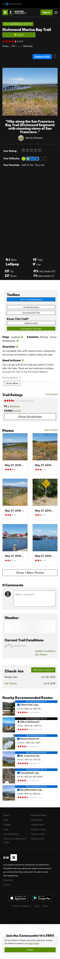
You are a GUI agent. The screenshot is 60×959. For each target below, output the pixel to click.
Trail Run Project (38, 829)
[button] (5, 92)
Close (30, 949)
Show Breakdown (30, 416)
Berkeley (27, 45)
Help (5, 820)
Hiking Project (37, 824)
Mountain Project (38, 815)
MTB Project (36, 820)
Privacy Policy (33, 943)
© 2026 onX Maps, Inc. (22, 906)
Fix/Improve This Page (31, 328)
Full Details (51, 394)
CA (13, 45)
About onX (8, 880)
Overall (17, 410)
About (6, 815)
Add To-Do (27, 164)
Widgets (7, 824)
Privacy (45, 906)
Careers (7, 884)
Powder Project (38, 834)
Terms (36, 906)
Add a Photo (51, 429)
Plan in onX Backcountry (31, 299)
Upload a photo (31, 323)
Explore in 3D (42, 56)
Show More (12, 383)
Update (45, 650)
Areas (5, 45)
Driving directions (31, 307)
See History (41, 654)
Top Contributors (11, 834)
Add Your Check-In (43, 669)
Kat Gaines (11, 683)
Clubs (5, 829)
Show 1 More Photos (30, 572)
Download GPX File (31, 312)
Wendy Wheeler (34, 137)
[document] (30, 945)
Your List (39, 164)
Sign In (46, 12)
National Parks (37, 838)
